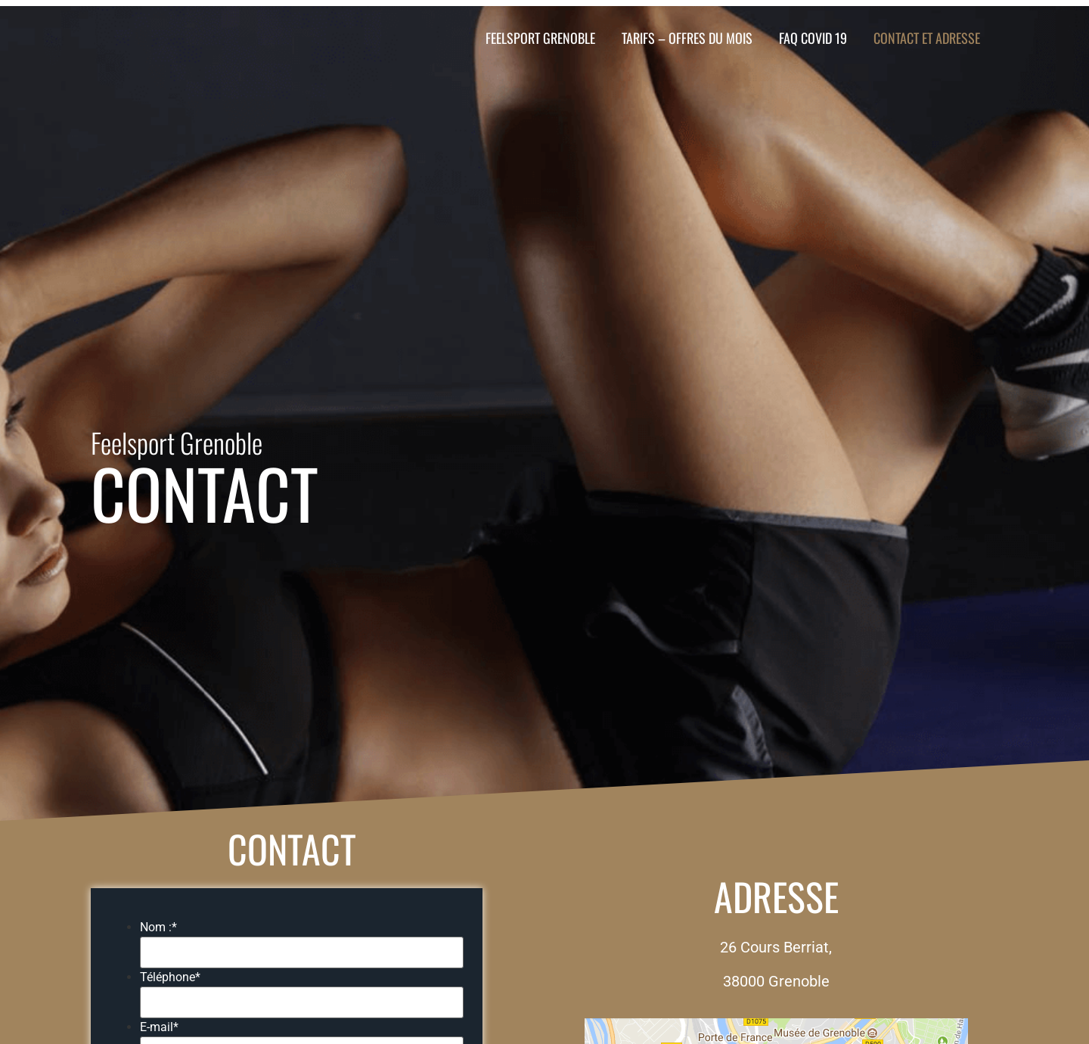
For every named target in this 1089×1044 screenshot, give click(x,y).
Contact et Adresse (926, 38)
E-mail (159, 1027)
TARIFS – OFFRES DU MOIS (687, 38)
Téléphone (170, 977)
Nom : (158, 927)
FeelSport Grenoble (540, 38)
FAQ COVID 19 (813, 38)
